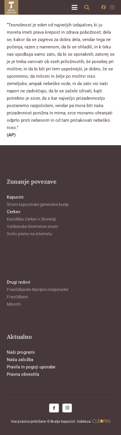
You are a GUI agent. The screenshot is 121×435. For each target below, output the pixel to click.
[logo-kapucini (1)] (11, 7)
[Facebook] (103, 7)
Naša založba (20, 359)
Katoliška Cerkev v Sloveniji (31, 219)
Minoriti (14, 304)
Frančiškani (17, 296)
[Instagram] (112, 7)
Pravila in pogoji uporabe (31, 367)
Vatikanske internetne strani (32, 226)
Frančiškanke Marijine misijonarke (37, 289)
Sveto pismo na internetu (29, 233)
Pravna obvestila (23, 374)
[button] (74, 7)
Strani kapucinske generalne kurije (38, 204)
